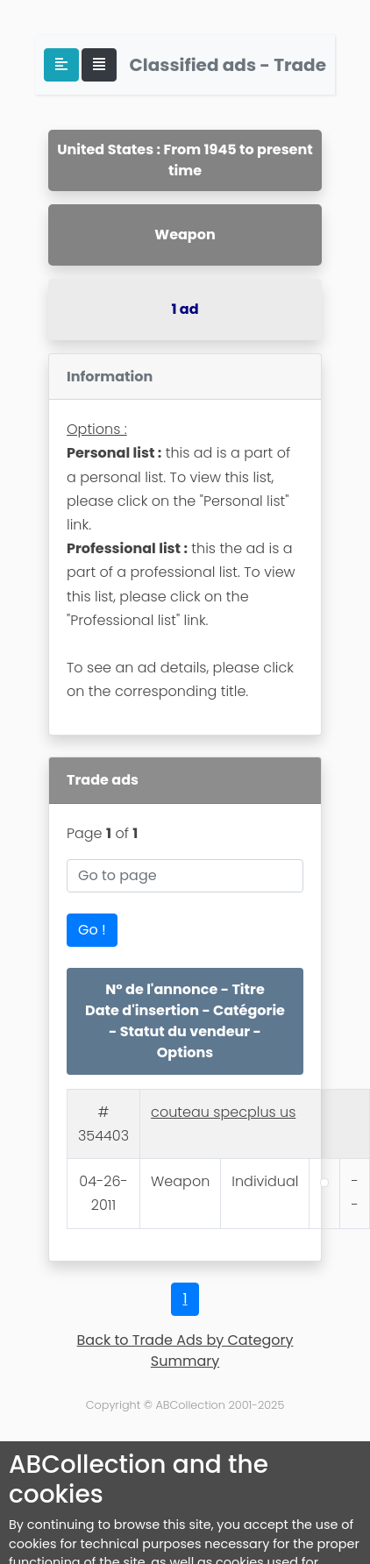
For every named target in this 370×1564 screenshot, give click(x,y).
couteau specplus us (223, 1112)
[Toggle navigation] (99, 65)
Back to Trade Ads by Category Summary (185, 1350)
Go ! (92, 930)
